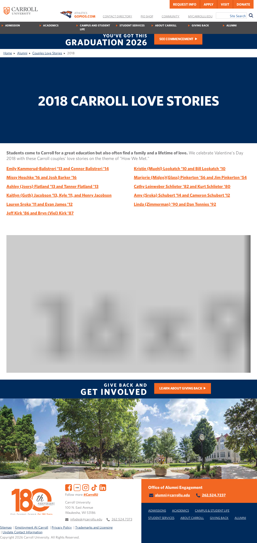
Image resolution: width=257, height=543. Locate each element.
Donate (243, 4)
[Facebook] (68, 487)
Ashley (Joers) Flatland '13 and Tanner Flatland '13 (52, 186)
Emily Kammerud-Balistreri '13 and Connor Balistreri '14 (57, 168)
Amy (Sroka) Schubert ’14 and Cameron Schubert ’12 (182, 195)
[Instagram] (85, 487)
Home (7, 53)
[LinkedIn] (102, 487)
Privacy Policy (62, 527)
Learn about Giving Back (180, 388)
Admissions (157, 510)
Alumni (231, 25)
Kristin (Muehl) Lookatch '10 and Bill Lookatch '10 (180, 168)
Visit (225, 4)
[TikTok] (94, 487)
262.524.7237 (214, 495)
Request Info (184, 4)
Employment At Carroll (31, 527)
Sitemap (6, 527)
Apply (209, 4)
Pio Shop (147, 16)
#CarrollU (91, 494)
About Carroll (165, 25)
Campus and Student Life (95, 27)
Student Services (132, 25)
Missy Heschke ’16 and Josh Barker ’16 (41, 177)
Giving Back (200, 25)
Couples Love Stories (47, 53)
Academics (50, 25)
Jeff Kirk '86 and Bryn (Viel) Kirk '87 (40, 212)
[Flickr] (77, 487)
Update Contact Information (22, 532)
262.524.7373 (122, 519)
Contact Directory (117, 16)
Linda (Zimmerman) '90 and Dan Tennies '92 (175, 204)
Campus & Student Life (212, 510)
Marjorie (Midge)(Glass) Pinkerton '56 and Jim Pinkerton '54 (190, 177)
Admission (12, 25)
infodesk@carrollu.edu (86, 519)
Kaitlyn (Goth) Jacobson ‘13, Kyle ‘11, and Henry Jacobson (59, 195)
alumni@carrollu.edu (172, 495)
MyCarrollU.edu (200, 16)
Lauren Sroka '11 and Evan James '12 (39, 204)
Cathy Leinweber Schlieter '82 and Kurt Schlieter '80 (182, 186)
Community (170, 16)
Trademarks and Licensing (94, 527)
